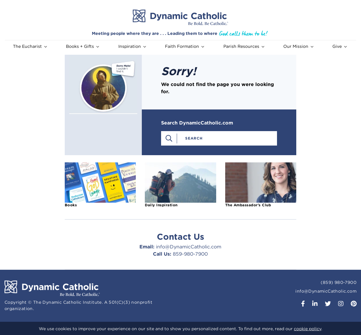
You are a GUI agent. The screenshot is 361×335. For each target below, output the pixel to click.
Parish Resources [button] (243, 46)
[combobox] (226, 138)
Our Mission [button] (298, 46)
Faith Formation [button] (184, 46)
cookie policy (307, 328)
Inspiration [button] (132, 46)
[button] (300, 304)
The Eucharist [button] (30, 46)
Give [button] (339, 46)
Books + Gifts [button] (82, 46)
